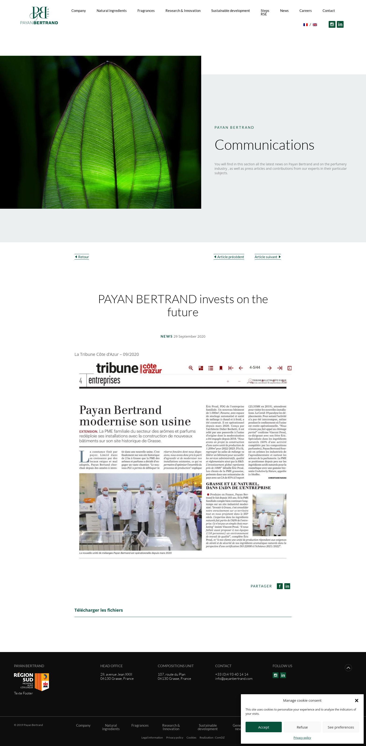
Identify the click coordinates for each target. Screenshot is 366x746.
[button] (356, 700)
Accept (263, 727)
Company (78, 10)
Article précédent (230, 257)
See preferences (341, 727)
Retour (83, 257)
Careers (305, 10)
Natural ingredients (112, 10)
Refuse (302, 727)
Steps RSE (265, 12)
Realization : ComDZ (212, 737)
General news (239, 727)
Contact (329, 10)
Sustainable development (230, 10)
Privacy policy (302, 738)
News (284, 10)
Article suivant (266, 257)
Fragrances (146, 10)
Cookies (191, 737)
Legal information (152, 737)
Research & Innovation (183, 10)
